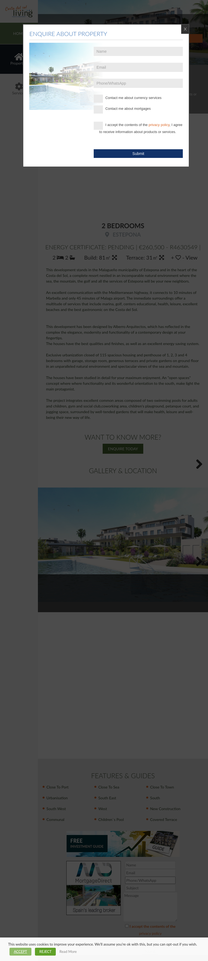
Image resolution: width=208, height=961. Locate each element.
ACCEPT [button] (20, 951)
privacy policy (159, 125)
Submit (138, 153)
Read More (68, 951)
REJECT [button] (45, 951)
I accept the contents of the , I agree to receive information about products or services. (138, 128)
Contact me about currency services (127, 99)
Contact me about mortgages (122, 109)
